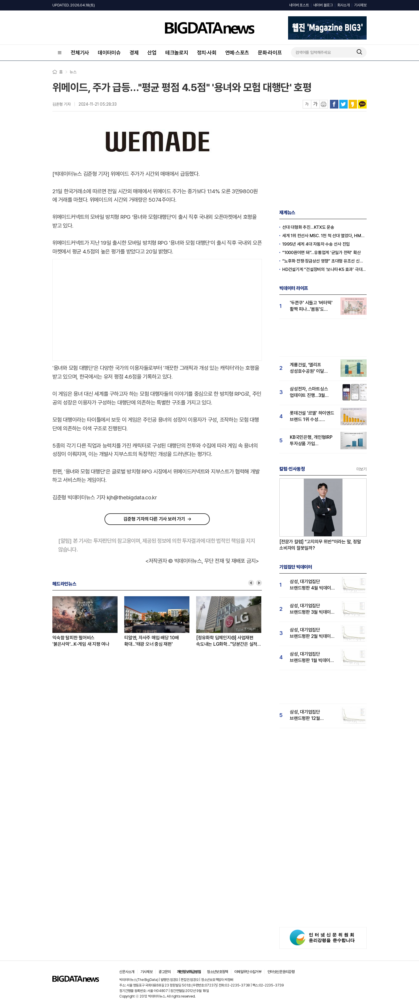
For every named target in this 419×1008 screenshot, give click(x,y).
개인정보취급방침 (189, 972)
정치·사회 (206, 52)
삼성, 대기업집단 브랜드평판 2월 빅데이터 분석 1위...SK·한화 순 (312, 633)
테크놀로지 (176, 52)
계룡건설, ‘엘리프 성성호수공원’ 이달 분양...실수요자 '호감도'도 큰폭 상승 (308, 368)
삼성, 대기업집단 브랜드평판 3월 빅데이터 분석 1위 (312, 609)
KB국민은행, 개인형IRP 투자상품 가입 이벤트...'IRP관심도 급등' (312, 440)
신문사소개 (126, 972)
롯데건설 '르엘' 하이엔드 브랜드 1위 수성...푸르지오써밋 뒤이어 (312, 416)
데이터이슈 (109, 52)
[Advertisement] (157, 308)
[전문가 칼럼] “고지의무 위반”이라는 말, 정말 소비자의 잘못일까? (320, 545)
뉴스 (73, 72)
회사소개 (343, 5)
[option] (88, 621)
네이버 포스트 (299, 5)
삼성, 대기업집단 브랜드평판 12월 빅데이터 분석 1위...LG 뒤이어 (310, 715)
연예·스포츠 (237, 52)
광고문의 (165, 972)
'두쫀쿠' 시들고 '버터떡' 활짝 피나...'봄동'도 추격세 (311, 306)
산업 (152, 52)
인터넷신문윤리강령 (280, 972)
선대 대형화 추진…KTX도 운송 (308, 227)
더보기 (361, 469)
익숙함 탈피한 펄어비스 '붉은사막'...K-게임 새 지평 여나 (80, 641)
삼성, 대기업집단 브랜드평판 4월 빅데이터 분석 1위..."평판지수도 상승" (312, 585)
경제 (134, 52)
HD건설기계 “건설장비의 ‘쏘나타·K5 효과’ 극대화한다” (324, 269)
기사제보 (360, 5)
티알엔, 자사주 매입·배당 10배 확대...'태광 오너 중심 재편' (151, 641)
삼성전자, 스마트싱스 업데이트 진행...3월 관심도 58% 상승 (309, 392)
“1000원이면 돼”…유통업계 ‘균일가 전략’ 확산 (321, 252)
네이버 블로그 (323, 5)
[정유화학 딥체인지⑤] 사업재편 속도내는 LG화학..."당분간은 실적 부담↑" (226, 641)
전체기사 (80, 52)
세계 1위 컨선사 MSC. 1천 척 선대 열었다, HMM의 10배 (324, 235)
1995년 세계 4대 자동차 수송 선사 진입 (316, 244)
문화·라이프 (270, 52)
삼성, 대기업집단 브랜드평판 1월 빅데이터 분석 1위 (312, 657)
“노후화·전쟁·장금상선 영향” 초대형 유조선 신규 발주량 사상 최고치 (324, 261)
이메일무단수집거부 (247, 972)
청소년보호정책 (217, 972)
